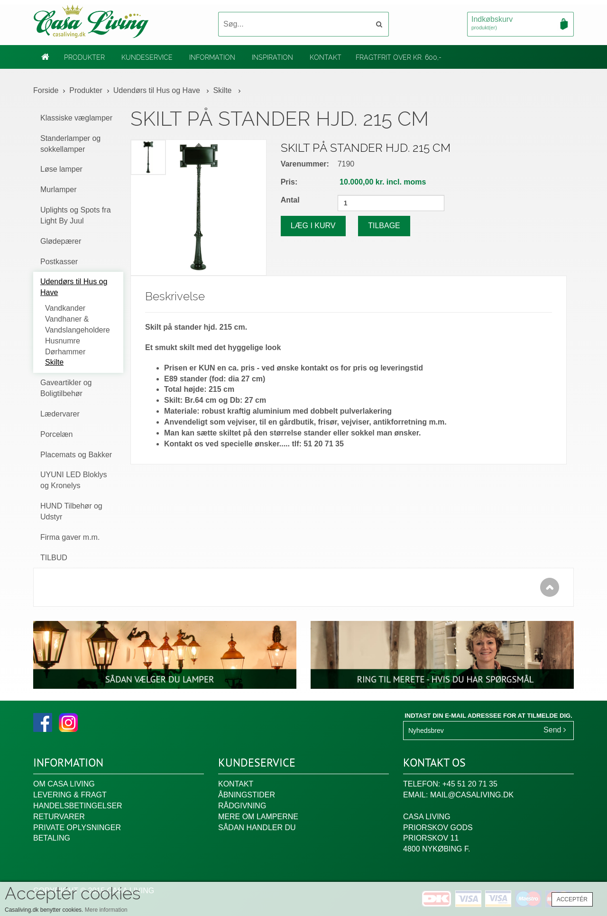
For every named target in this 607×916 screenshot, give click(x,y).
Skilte (223, 90)
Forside (45, 90)
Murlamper (58, 189)
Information (212, 57)
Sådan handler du (257, 827)
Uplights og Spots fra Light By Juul (75, 215)
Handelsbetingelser (77, 806)
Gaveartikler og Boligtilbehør (66, 388)
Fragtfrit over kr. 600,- (398, 57)
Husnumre (62, 341)
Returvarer (59, 817)
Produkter (84, 57)
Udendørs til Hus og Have (157, 90)
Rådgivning (242, 806)
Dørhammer (65, 352)
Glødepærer (60, 241)
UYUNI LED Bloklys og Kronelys (73, 480)
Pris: (289, 182)
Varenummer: (305, 164)
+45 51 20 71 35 (469, 784)
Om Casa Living (64, 784)
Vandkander (65, 308)
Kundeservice (147, 57)
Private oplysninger (77, 827)
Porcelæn (56, 434)
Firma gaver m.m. (70, 537)
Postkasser (59, 262)
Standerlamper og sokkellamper (70, 143)
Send (554, 730)
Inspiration (272, 57)
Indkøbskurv (520, 23)
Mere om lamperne (258, 817)
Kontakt (325, 57)
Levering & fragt (70, 795)
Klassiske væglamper (76, 118)
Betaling (51, 838)
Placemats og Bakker (76, 455)
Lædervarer (60, 414)
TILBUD (53, 558)
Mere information (106, 910)
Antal (290, 200)
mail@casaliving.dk (472, 795)
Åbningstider (246, 795)
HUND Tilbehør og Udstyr (71, 511)
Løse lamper (61, 169)
